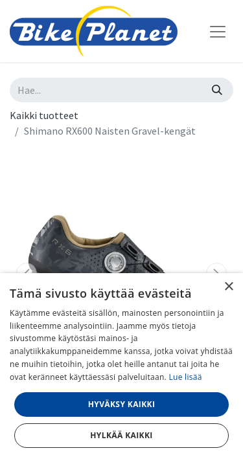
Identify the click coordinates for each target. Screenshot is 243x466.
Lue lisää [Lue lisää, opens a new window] (185, 377)
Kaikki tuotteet (44, 115)
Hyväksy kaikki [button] (122, 404)
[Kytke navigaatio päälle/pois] (217, 31)
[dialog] (121, 369)
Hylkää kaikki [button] (121, 435)
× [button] (228, 287)
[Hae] (217, 90)
